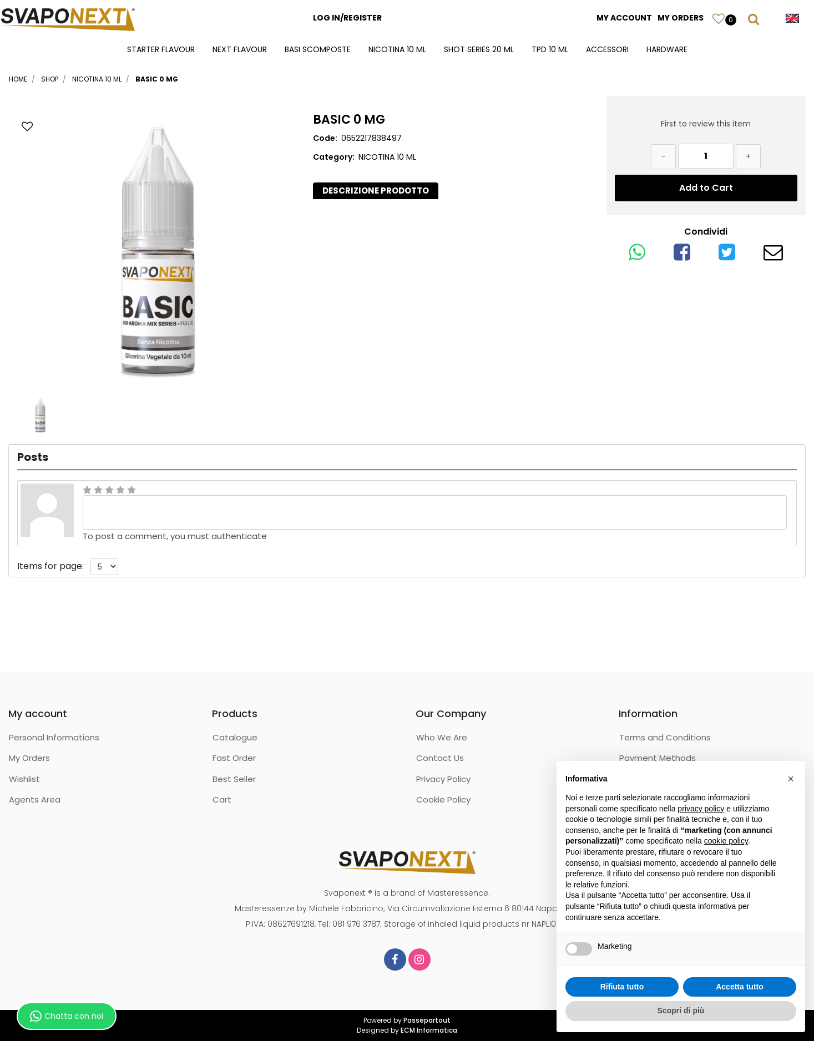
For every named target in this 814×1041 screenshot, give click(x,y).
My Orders (29, 758)
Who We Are (441, 737)
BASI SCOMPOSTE (318, 49)
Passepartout (427, 1020)
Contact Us (440, 758)
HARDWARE (666, 49)
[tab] (375, 191)
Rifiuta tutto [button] (622, 986)
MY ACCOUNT (624, 17)
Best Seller (234, 779)
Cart (222, 799)
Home (18, 79)
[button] (718, 18)
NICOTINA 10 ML (397, 49)
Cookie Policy (443, 799)
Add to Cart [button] (706, 187)
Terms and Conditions (665, 737)
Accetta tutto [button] (740, 986)
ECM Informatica (429, 1030)
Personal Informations (54, 737)
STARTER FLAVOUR (161, 49)
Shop (49, 79)
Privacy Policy (443, 779)
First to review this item (706, 123)
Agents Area (34, 799)
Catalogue (235, 737)
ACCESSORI (607, 49)
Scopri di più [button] (681, 1010)
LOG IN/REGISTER (347, 17)
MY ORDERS (681, 17)
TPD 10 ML (550, 49)
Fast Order (234, 758)
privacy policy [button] (701, 808)
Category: (334, 157)
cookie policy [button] (726, 840)
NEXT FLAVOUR (240, 49)
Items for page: (50, 566)
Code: (325, 138)
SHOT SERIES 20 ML (479, 49)
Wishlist (24, 779)
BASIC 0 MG (156, 79)
